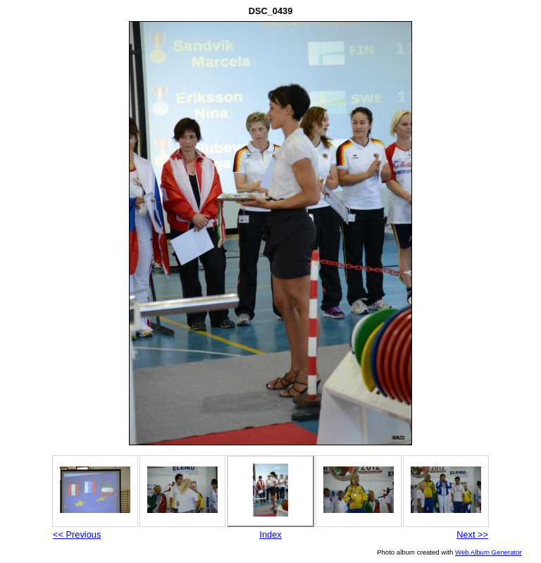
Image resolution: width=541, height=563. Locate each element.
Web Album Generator (488, 552)
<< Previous (77, 534)
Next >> (472, 534)
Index (270, 534)
